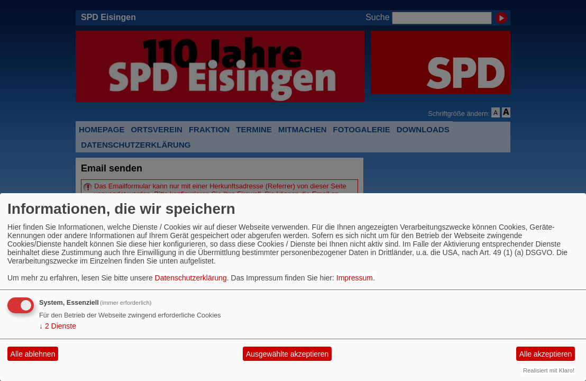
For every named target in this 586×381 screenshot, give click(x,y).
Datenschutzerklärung (191, 278)
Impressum (354, 278)
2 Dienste (57, 326)
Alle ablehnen (33, 354)
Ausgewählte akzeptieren (287, 354)
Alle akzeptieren (545, 354)
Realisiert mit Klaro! (548, 370)
